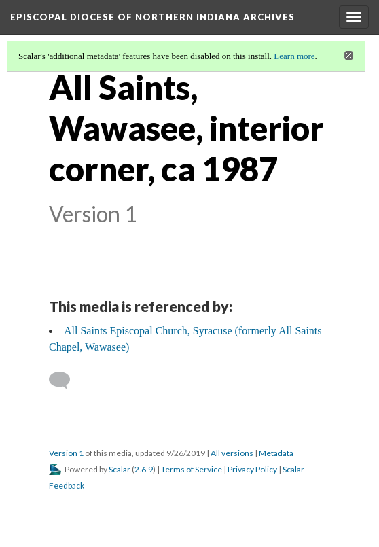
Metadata (276, 453)
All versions (232, 453)
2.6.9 (143, 469)
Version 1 (66, 453)
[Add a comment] (65, 380)
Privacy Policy (252, 469)
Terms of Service (191, 469)
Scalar (119, 469)
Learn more (294, 56)
